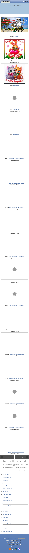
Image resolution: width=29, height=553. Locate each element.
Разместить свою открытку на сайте (14, 540)
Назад (7, 457)
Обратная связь (21, 538)
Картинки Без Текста (7, 500)
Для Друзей (5, 491)
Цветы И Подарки (7, 514)
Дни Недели (5, 483)
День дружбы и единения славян (16, 158)
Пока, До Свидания (7, 531)
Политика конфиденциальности (14, 542)
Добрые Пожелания (7, 488)
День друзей (16, 36)
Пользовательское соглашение (14, 544)
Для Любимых (6, 503)
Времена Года (6, 497)
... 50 (24, 461)
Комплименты (6, 520)
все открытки (5, 1)
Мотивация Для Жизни (8, 505)
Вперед (21, 457)
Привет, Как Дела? (7, 494)
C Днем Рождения (7, 485)
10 (20, 461)
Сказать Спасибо (7, 508)
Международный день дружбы (16, 183)
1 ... (5, 461)
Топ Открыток (6, 474)
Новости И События (7, 526)
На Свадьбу (5, 511)
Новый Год (5, 528)
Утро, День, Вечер (7, 477)
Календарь (5, 480)
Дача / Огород (6, 517)
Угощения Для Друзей (8, 523)
